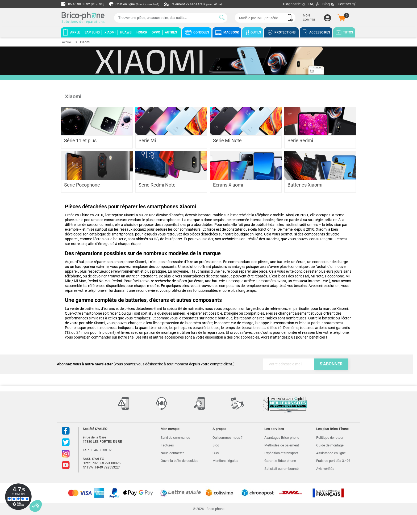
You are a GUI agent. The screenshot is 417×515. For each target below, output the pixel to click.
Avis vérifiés (325, 469)
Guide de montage (330, 445)
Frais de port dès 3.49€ (333, 461)
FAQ (314, 4)
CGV (215, 453)
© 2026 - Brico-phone (208, 509)
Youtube (66, 465)
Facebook (66, 431)
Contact (347, 4)
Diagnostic (294, 4)
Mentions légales (225, 461)
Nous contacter (172, 453)
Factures (167, 445)
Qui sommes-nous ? (227, 438)
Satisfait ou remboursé (281, 469)
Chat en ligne (138, 4)
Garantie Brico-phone (280, 461)
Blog (328, 4)
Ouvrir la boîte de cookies (179, 461)
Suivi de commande (175, 438)
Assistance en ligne (331, 453)
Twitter (66, 442)
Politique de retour (329, 438)
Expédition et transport (281, 453)
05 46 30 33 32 (84, 4)
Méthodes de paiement (281, 445)
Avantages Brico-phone (281, 438)
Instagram (66, 454)
